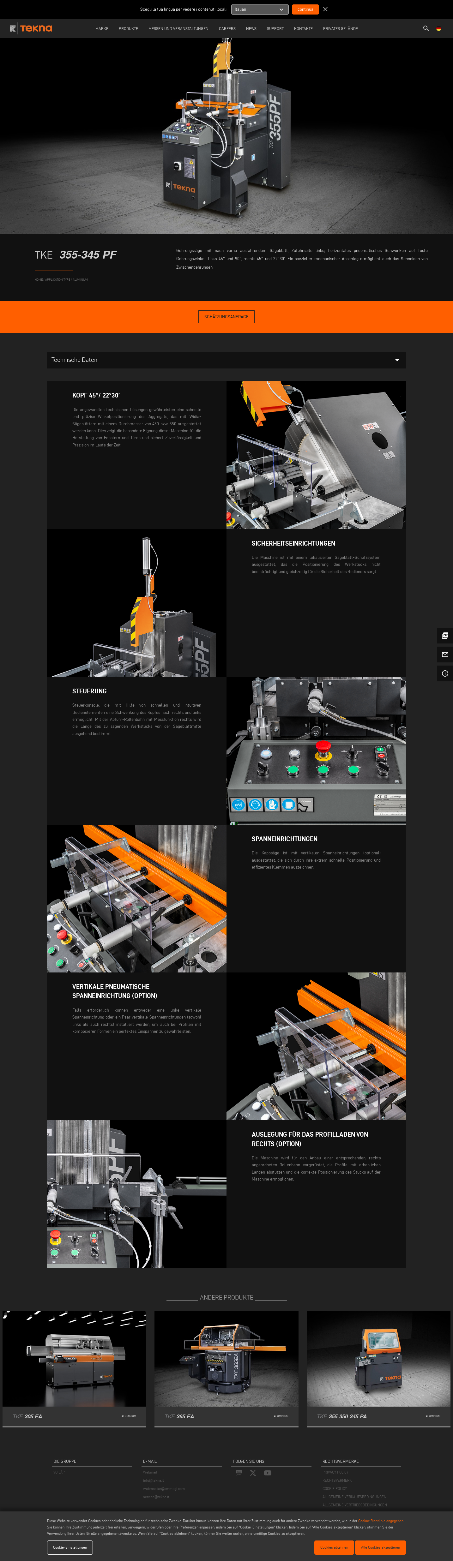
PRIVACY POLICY (335, 1472)
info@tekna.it (153, 1480)
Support (275, 28)
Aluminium (80, 279)
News (251, 28)
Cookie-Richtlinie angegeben (380, 1521)
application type (57, 279)
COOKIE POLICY (335, 1488)
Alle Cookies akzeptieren (380, 1547)
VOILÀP (59, 1472)
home (39, 279)
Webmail (150, 1472)
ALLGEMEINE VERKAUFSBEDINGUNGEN (354, 1497)
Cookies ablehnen (334, 1547)
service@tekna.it (156, 1497)
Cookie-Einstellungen (70, 1547)
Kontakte (303, 28)
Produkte (128, 28)
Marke (101, 28)
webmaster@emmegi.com (164, 1488)
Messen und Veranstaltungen (178, 28)
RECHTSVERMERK (337, 1480)
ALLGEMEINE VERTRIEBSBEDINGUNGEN (355, 1505)
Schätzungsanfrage (226, 316)
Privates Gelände (340, 28)
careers (227, 28)
